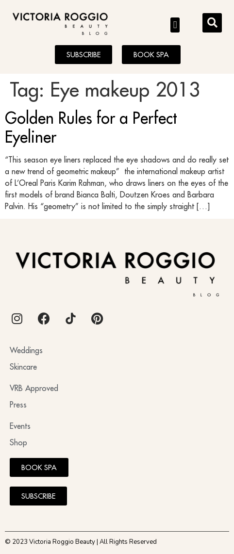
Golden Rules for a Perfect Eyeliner (91, 127)
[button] (174, 25)
